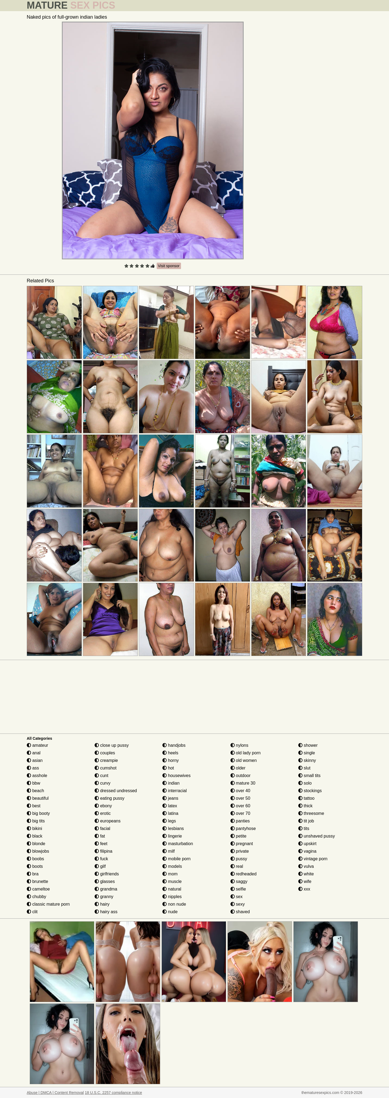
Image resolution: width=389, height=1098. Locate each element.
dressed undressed (116, 790)
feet (101, 843)
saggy (238, 881)
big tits (36, 821)
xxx (304, 889)
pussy (238, 858)
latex (169, 806)
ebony (103, 806)
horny (170, 760)
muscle (172, 881)
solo (305, 783)
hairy (102, 904)
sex (236, 896)
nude (169, 911)
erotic (103, 813)
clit (32, 911)
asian (35, 760)
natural (171, 889)
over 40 (240, 790)
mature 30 (242, 783)
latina (170, 813)
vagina (307, 851)
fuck (101, 858)
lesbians (173, 828)
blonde (36, 843)
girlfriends (107, 874)
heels (170, 753)
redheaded (243, 874)
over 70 (240, 813)
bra (33, 874)
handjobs (173, 745)
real (236, 866)
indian (170, 783)
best (34, 806)
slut (304, 768)
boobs (35, 858)
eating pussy (109, 798)
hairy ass (106, 911)
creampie (106, 760)
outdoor (240, 775)
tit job (306, 821)
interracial (174, 790)
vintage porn (313, 858)
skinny (307, 760)
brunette (37, 881)
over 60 (240, 806)
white (306, 874)
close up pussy (112, 745)
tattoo (306, 798)
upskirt (307, 843)
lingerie (172, 836)
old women (243, 760)
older (238, 768)
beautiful (38, 798)
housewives (176, 775)
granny (104, 896)
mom (169, 874)
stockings (310, 790)
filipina (103, 851)
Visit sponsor (169, 266)
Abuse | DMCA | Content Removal (55, 1092)
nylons (239, 745)
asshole (37, 775)
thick (305, 806)
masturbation (177, 843)
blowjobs (38, 851)
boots (35, 866)
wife (304, 881)
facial (102, 828)
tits (303, 828)
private (239, 851)
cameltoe (38, 889)
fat (100, 836)
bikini (34, 828)
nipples (172, 896)
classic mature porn (48, 904)
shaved (240, 911)
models (172, 866)
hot (168, 768)
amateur (37, 745)
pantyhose (243, 828)
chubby (36, 896)
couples (105, 753)
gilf (100, 866)
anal (34, 753)
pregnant (241, 843)
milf (168, 851)
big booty (38, 813)
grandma (106, 889)
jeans (170, 798)
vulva (306, 866)
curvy (102, 783)
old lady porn (245, 753)
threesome (311, 813)
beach (35, 790)
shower (308, 745)
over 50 (240, 798)
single (306, 753)
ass (33, 768)
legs (169, 821)
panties (240, 821)
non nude (174, 904)
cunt (101, 775)
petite (238, 836)
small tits (309, 775)
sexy (237, 904)
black (34, 836)
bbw (33, 783)
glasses (105, 881)
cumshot (105, 768)
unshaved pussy (316, 836)
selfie (238, 889)
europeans (107, 821)
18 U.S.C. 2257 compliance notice (113, 1092)
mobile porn (176, 858)
